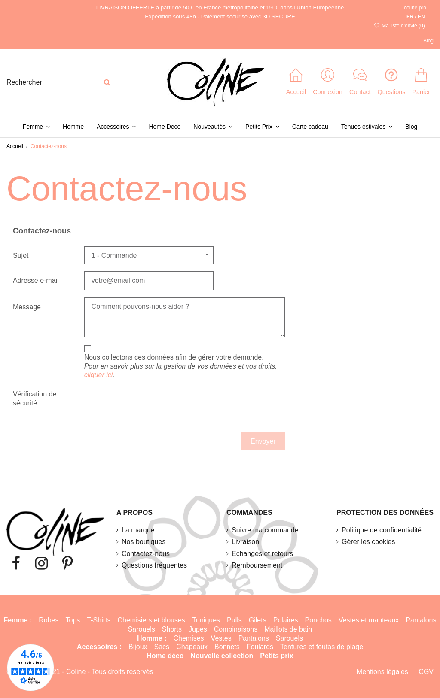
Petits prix (276, 655)
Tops (73, 620)
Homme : (151, 638)
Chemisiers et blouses (151, 620)
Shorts (172, 629)
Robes (48, 620)
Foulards (260, 646)
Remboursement (257, 565)
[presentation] (141, 407)
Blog (428, 41)
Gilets (257, 620)
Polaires (285, 620)
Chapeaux (192, 646)
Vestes (221, 638)
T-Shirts (98, 620)
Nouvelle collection (222, 655)
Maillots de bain (288, 629)
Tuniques (206, 620)
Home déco (165, 655)
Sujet (20, 255)
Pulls (234, 620)
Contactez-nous (146, 553)
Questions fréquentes (154, 565)
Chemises (188, 638)
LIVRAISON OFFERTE (125, 7)
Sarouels (141, 629)
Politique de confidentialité (382, 530)
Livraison (245, 541)
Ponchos (318, 620)
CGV (426, 671)
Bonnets (227, 646)
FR (409, 17)
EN (421, 17)
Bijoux (137, 646)
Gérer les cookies (368, 541)
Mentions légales (382, 671)
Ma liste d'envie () (400, 26)
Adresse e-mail (36, 280)
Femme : (18, 620)
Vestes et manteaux (369, 620)
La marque (138, 530)
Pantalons (421, 620)
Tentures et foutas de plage (321, 646)
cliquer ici (98, 374)
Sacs (162, 646)
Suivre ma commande (265, 530)
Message (27, 307)
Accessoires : (99, 646)
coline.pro (415, 8)
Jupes (198, 629)
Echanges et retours (262, 553)
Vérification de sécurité (34, 398)
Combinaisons (235, 629)
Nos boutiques (143, 541)
